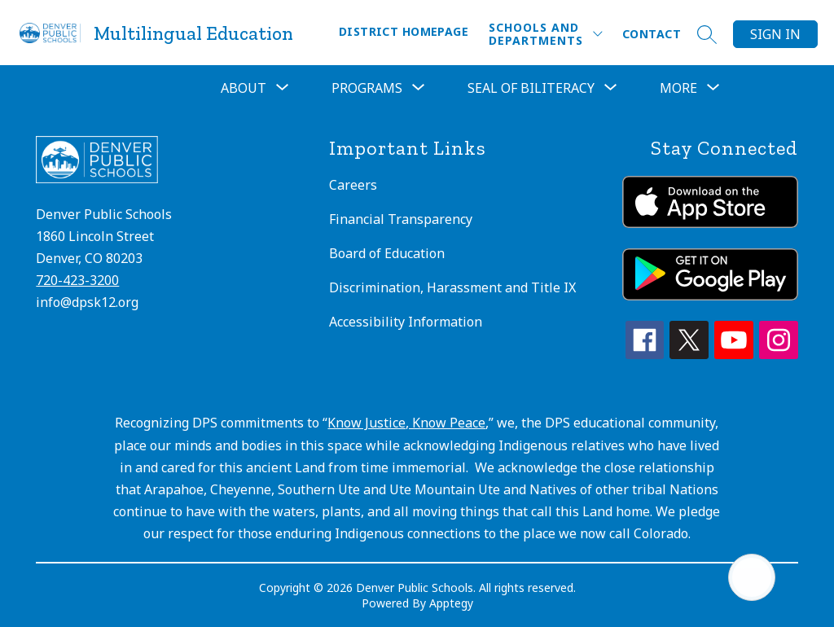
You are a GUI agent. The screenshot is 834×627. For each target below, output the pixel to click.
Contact (651, 34)
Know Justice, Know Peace (406, 423)
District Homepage (403, 31)
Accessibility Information (405, 322)
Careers (353, 185)
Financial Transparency (400, 219)
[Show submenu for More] (678, 88)
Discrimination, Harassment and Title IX (452, 287)
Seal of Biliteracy (531, 88)
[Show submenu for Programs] (366, 88)
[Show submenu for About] (243, 88)
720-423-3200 (77, 280)
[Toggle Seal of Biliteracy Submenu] (611, 88)
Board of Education (387, 253)
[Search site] (707, 34)
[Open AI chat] (751, 577)
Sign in (775, 34)
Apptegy (451, 603)
